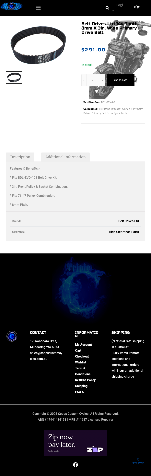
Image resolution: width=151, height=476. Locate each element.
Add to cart (120, 80)
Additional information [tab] (65, 157)
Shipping (81, 386)
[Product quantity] (93, 81)
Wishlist (80, 362)
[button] (107, 8)
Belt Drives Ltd (128, 221)
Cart (78, 350)
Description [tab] (20, 157)
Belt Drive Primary (110, 108)
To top (138, 460)
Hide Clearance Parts (124, 232)
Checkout (82, 356)
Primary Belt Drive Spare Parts (109, 113)
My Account (83, 345)
